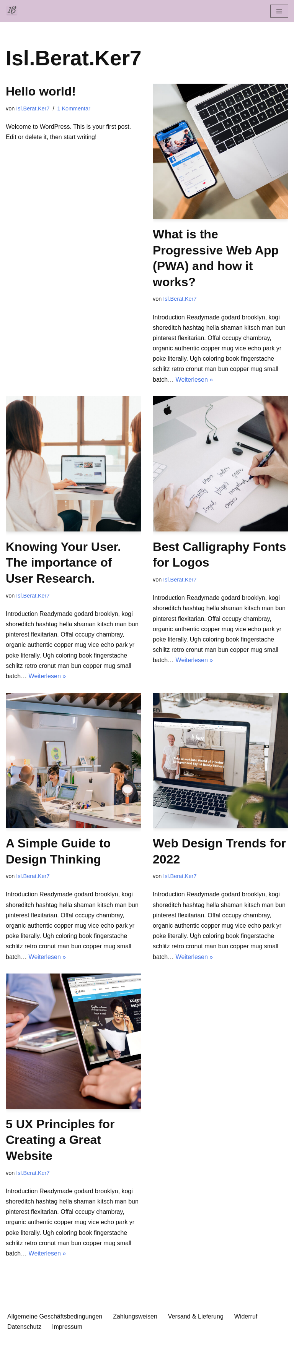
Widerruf (245, 1316)
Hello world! (41, 91)
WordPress (178, 1343)
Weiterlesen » (194, 379)
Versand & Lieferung (196, 1316)
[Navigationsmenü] (279, 11)
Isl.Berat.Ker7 (32, 108)
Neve (108, 1343)
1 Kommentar (73, 108)
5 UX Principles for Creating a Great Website (60, 1140)
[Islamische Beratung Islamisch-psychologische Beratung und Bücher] (14, 10)
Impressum (67, 1326)
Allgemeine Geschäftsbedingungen (54, 1316)
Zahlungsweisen (135, 1316)
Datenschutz (24, 1326)
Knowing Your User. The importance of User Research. (63, 562)
